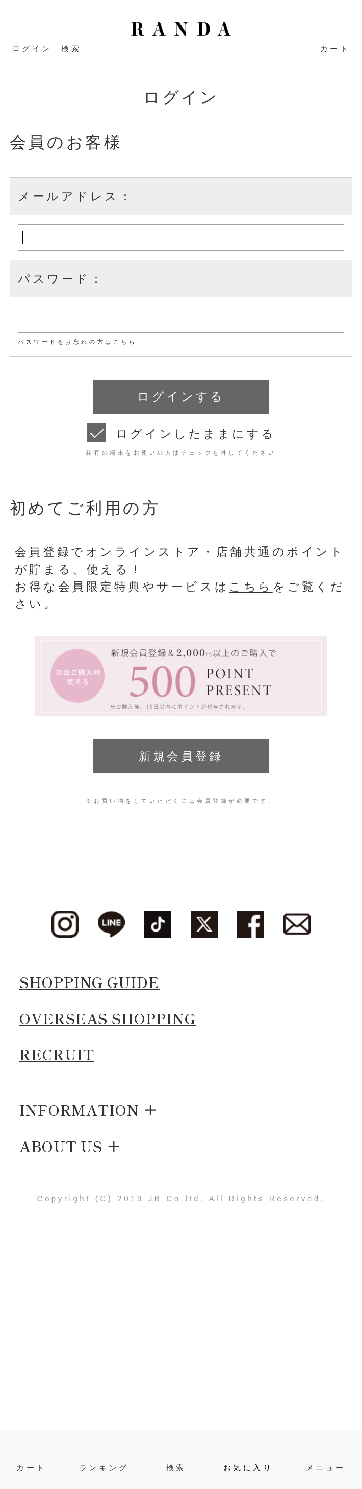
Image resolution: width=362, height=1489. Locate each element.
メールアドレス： (75, 196)
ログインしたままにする (196, 433)
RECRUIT (56, 1054)
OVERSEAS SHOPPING (107, 1017)
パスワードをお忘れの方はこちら (77, 342)
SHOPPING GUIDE (89, 981)
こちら (251, 586)
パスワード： (61, 278)
